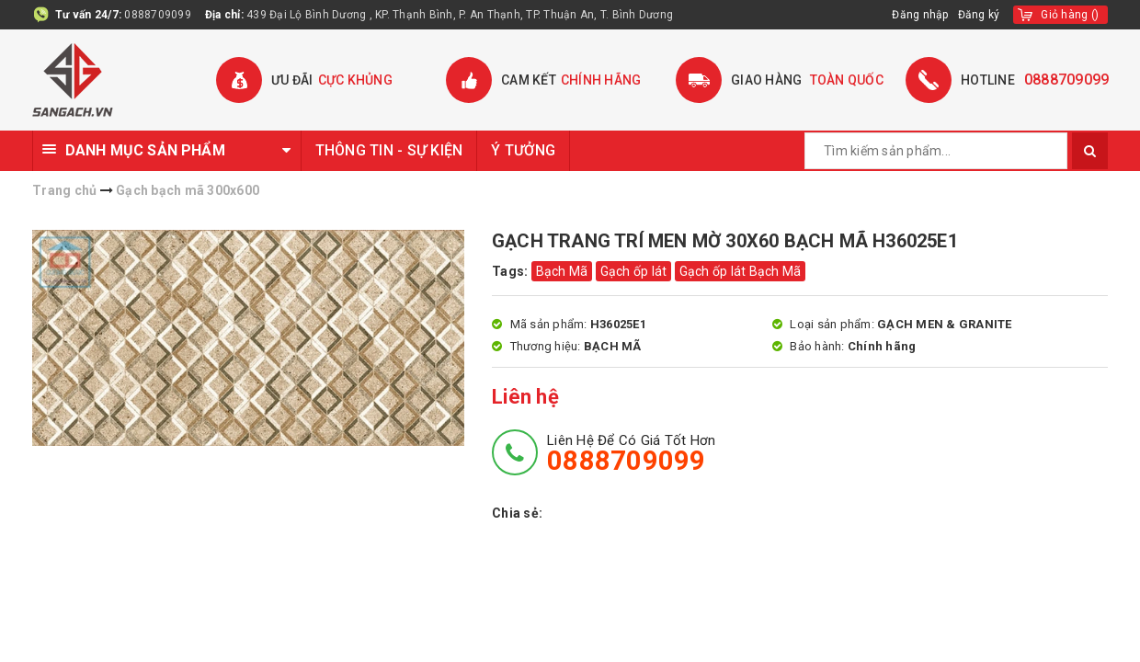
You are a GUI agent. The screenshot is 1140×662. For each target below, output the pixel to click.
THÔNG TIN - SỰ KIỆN (389, 150)
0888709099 (157, 14)
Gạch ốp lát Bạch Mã (740, 271)
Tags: (511, 271)
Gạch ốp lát (633, 271)
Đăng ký (979, 14)
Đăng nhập (920, 14)
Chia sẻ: (517, 513)
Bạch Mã (562, 271)
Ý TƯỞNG (523, 150)
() (1070, 14)
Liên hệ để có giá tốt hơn (631, 453)
